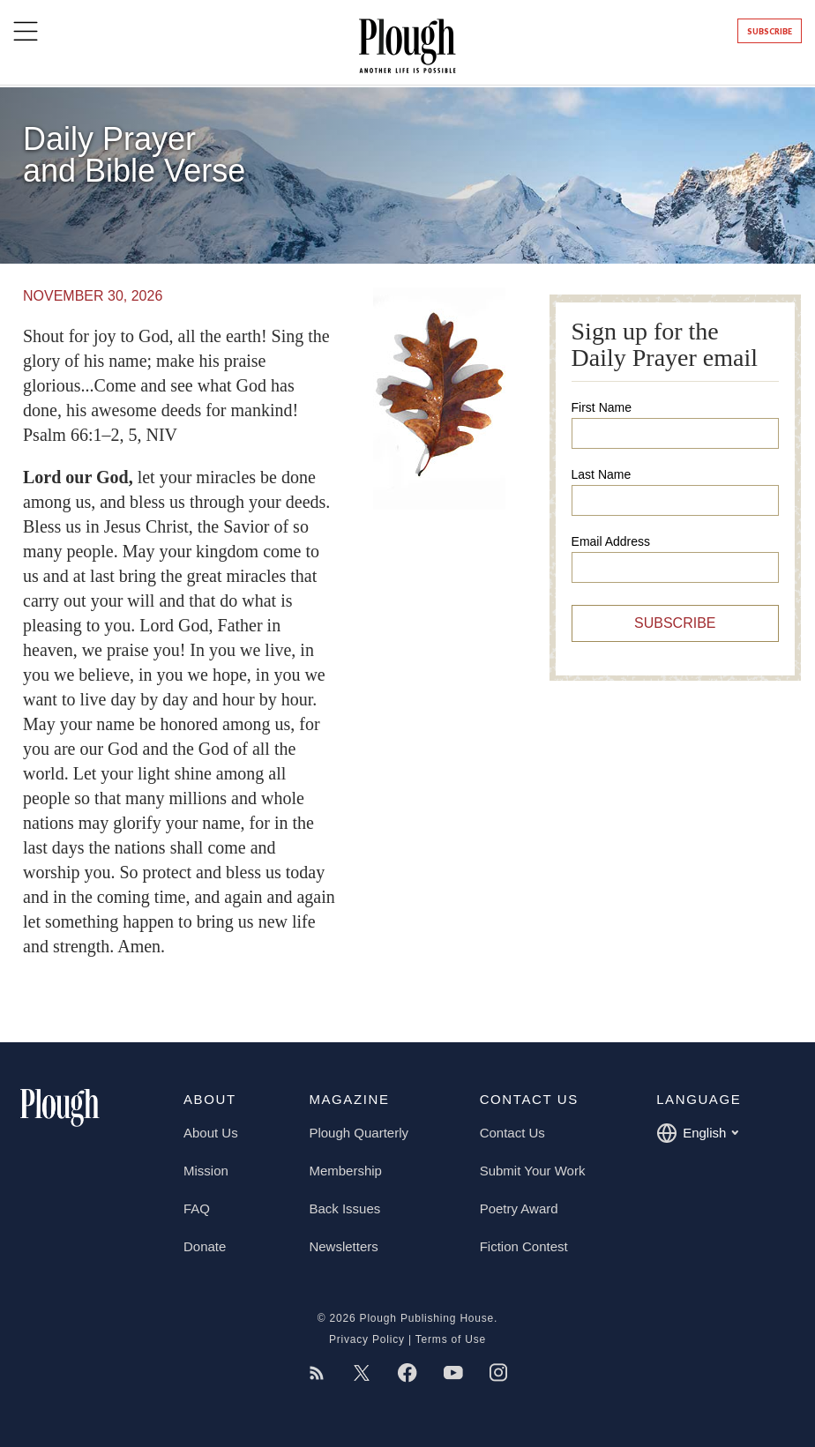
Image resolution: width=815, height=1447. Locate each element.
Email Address (611, 541)
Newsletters (343, 1246)
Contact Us (512, 1132)
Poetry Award (519, 1208)
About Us (210, 1132)
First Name (602, 407)
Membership (345, 1170)
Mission (205, 1170)
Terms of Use (450, 1339)
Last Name (602, 474)
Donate (204, 1246)
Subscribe (769, 31)
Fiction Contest (524, 1246)
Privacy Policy (367, 1339)
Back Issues (344, 1208)
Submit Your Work (533, 1170)
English (697, 1133)
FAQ (196, 1208)
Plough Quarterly (358, 1132)
